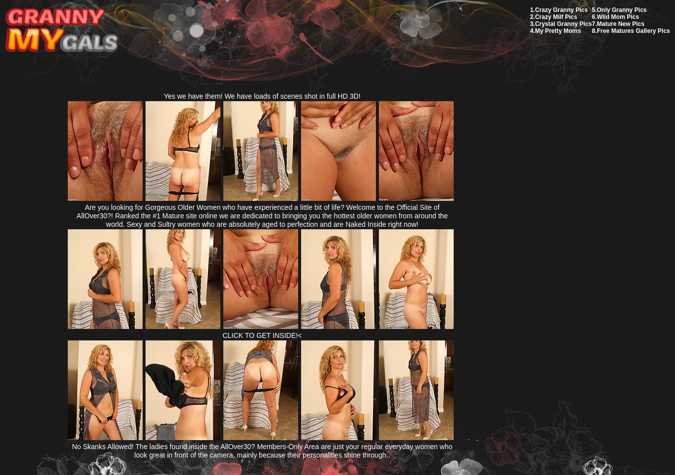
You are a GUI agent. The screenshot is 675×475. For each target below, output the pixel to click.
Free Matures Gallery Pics (633, 30)
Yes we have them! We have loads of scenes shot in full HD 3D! (262, 96)
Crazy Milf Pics (556, 16)
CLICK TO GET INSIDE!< (262, 335)
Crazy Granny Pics (561, 9)
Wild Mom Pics (618, 16)
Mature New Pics (620, 23)
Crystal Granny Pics (563, 23)
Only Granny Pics (622, 9)
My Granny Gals (61, 30)
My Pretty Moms (558, 30)
